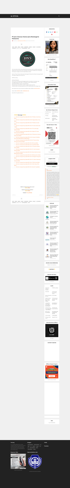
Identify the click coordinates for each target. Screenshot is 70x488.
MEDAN (34, 446)
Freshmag (46, 115)
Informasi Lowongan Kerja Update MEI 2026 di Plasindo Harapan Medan (54, 212)
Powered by (51, 166)
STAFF (29, 48)
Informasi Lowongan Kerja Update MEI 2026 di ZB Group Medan (27, 143)
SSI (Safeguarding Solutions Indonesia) (55, 308)
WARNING (18, 90)
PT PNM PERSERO (54, 315)
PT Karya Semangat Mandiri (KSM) (53, 238)
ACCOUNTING (38, 201)
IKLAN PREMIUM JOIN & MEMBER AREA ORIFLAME (55, 312)
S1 (20, 48)
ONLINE (38, 88)
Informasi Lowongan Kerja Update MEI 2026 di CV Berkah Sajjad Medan (54, 222)
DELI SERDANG (30, 449)
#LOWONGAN (26, 201)
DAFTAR (35, 88)
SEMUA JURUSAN (36, 444)
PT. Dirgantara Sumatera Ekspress (54, 217)
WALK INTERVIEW (32, 447)
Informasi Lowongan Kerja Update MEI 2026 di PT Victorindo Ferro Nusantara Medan (54, 250)
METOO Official (47, 118)
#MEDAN (30, 201)
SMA (28, 446)
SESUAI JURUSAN (24, 48)
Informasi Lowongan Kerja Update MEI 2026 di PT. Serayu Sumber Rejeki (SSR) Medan (54, 227)
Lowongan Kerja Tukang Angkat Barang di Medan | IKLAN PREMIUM (48, 304)
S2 (28, 447)
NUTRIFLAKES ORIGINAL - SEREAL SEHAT (54, 119)
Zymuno (53, 113)
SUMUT (37, 446)
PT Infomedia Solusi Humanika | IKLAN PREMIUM (55, 299)
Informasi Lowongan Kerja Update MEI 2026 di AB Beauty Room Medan (28, 154)
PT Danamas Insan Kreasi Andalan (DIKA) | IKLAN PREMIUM (48, 308)
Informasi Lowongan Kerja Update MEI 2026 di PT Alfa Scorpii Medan (28, 162)
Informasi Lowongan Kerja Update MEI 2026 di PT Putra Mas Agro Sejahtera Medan (54, 244)
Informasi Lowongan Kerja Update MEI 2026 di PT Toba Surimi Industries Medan (54, 233)
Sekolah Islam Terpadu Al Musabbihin (47, 288)
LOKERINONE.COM (25, 90)
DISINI (29, 187)
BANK (37, 447)
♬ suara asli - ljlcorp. (50, 197)
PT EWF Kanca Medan (55, 287)
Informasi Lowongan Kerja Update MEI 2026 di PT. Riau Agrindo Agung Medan (54, 207)
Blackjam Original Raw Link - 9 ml (48, 296)
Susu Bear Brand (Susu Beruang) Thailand (54, 292)
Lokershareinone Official (21, 40)
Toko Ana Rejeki (54, 295)
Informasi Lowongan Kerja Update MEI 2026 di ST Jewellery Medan (27, 144)
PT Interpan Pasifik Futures (48, 318)
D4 (40, 446)
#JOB (13, 201)
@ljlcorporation (49, 170)
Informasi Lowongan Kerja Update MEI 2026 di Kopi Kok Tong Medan (28, 166)
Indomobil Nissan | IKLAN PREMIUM (54, 303)
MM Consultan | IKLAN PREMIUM (47, 312)
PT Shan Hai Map (47, 315)
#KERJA (19, 201)
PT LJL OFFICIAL (29, 192)
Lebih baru (14, 194)
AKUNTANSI (14, 48)
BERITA (34, 449)
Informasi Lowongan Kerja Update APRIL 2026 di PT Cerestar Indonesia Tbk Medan (54, 256)
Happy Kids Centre (54, 317)
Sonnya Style (47, 291)
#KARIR (16, 201)
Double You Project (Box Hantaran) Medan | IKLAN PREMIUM (48, 300)
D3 (17, 48)
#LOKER (22, 201)
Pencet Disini (51, 163)
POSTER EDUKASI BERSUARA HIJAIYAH (55, 116)
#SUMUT (34, 201)
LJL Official (14, 16)
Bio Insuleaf (47, 113)
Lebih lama (40, 194)
